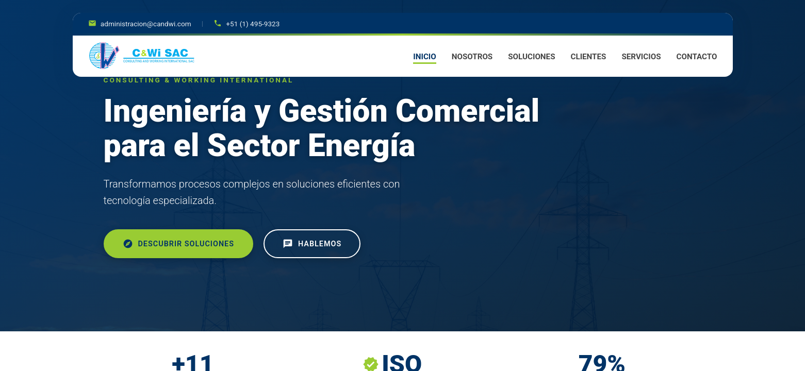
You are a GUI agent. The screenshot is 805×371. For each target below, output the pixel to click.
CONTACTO (697, 56)
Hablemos (312, 244)
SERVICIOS (641, 56)
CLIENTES (588, 56)
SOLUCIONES (531, 56)
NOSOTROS (472, 56)
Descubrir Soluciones (178, 244)
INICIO (424, 56)
